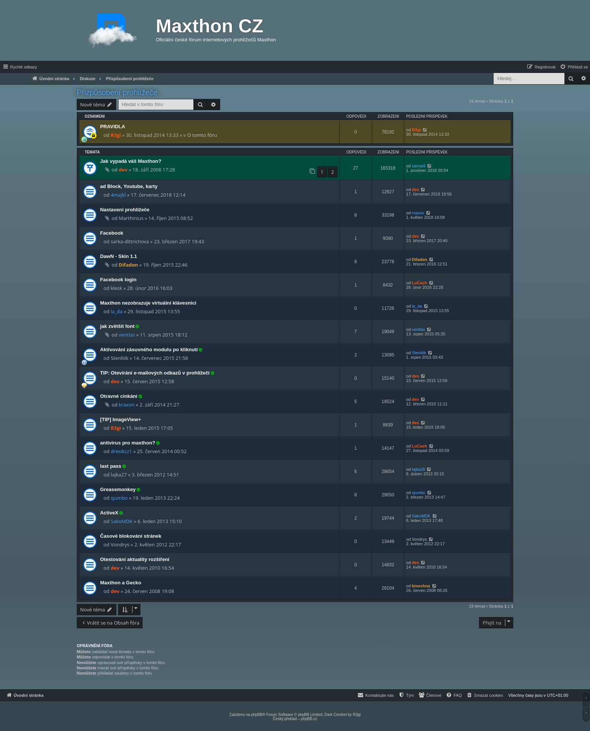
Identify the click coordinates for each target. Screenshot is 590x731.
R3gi (116, 135)
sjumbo (119, 497)
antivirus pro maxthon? (127, 443)
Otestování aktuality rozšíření (134, 559)
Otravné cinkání (118, 396)
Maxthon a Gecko (120, 582)
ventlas (127, 334)
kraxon (127, 404)
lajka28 (418, 469)
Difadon (128, 264)
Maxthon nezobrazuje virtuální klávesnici (148, 303)
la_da (116, 311)
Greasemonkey (118, 489)
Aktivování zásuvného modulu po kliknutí (149, 349)
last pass (110, 466)
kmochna (421, 586)
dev (123, 169)
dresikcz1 (121, 451)
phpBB (256, 715)
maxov (418, 213)
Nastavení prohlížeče (124, 209)
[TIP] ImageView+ (120, 419)
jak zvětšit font (117, 326)
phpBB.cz (309, 719)
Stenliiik (419, 352)
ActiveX (109, 513)
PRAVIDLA (112, 126)
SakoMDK (121, 521)
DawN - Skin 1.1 (118, 256)
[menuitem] (574, 67)
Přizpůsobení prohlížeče (117, 92)
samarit (419, 166)
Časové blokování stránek (130, 536)
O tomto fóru (202, 135)
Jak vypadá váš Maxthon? (130, 161)
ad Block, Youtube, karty (129, 186)
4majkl (118, 194)
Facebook (111, 233)
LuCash (419, 283)
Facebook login (118, 279)
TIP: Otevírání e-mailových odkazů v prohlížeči (155, 373)
